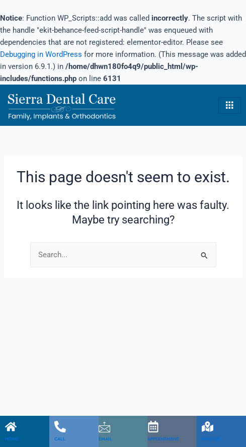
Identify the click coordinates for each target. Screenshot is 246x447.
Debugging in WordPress (41, 54)
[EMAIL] (104, 426)
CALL (59, 438)
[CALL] (60, 426)
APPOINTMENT (163, 438)
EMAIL (105, 438)
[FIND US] (207, 426)
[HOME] (11, 426)
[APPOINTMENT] (153, 426)
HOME (12, 438)
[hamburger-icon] (229, 105)
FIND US (210, 438)
